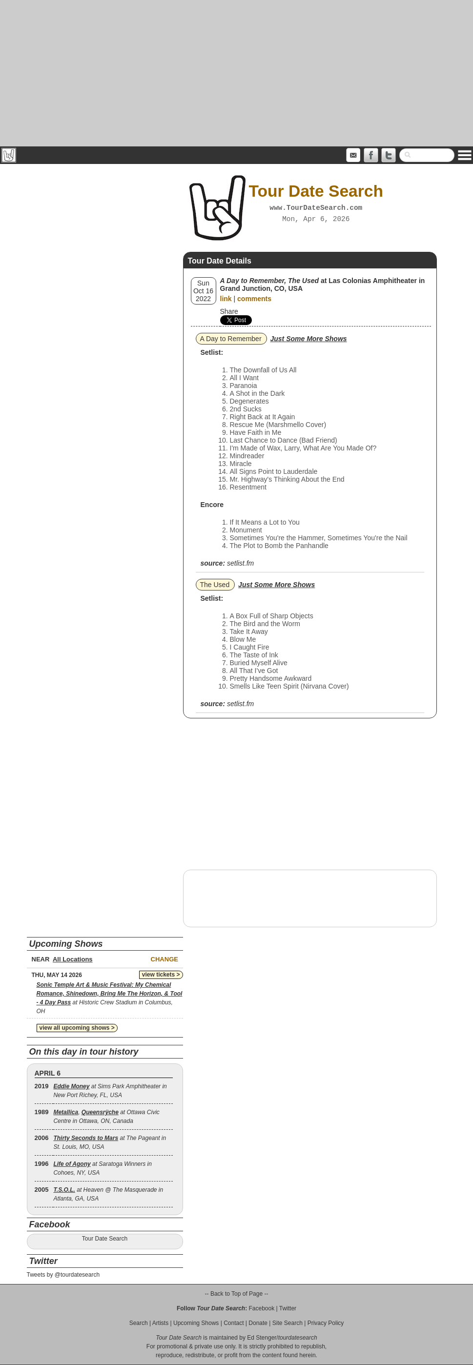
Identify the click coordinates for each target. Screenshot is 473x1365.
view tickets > (161, 974)
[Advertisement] (236, 73)
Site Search (287, 1323)
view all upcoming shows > (77, 1027)
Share (229, 311)
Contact (234, 1323)
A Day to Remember (231, 339)
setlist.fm (240, 563)
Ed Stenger (261, 1337)
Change (164, 959)
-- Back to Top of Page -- (236, 1293)
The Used (215, 585)
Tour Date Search (104, 1238)
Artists (160, 1323)
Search (138, 1323)
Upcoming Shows (196, 1323)
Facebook (261, 1308)
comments (254, 299)
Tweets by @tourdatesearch (63, 1274)
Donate (257, 1323)
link (226, 299)
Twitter (287, 1308)
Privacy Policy (326, 1323)
